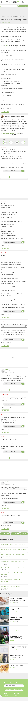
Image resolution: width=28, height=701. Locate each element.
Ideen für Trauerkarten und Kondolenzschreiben (17, 656)
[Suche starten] (2, 6)
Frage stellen (21, 5)
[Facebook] (11, 142)
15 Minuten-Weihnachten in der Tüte (18, 627)
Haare (6, 45)
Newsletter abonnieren (14, 689)
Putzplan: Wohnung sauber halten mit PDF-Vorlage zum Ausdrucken (18, 647)
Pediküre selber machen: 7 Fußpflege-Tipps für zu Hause (17, 599)
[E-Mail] (5, 142)
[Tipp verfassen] (26, 6)
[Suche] (23, 2)
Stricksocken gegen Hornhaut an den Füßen (18, 608)
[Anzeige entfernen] (1, 696)
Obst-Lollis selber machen (16, 665)
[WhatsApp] (23, 142)
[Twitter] (17, 142)
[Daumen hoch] (22, 171)
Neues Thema (15, 533)
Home (5, 693)
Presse (16, 695)
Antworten (5, 111)
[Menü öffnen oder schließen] (1, 2)
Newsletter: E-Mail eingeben (11, 682)
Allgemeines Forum (6, 22)
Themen (6, 695)
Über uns (16, 693)
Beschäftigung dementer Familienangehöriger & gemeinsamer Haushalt (16, 637)
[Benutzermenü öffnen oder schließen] (26, 2)
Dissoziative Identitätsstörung (11, 133)
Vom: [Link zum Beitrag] (2, 108)
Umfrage (24, 533)
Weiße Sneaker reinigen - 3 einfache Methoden (17, 618)
